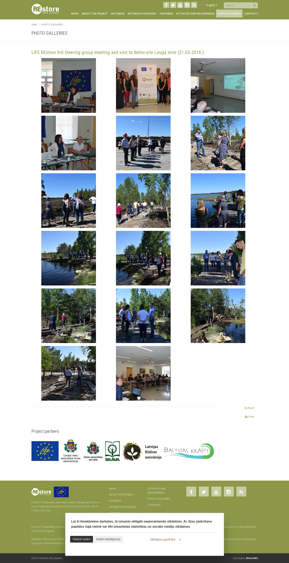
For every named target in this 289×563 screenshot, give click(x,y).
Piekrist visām (81, 539)
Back (249, 408)
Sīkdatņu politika (166, 539)
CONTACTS (251, 13)
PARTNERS (166, 13)
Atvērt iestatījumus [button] (108, 539)
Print (249, 416)
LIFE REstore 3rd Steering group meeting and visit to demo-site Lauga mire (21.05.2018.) (117, 52)
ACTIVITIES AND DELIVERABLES (195, 13)
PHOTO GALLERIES (229, 13)
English (210, 5)
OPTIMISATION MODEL (142, 13)
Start (34, 24)
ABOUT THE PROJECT (95, 13)
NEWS (74, 13)
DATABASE (118, 13)
